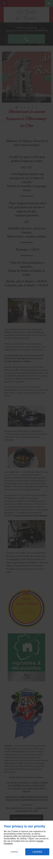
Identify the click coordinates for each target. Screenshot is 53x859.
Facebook (8, 843)
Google (40, 841)
